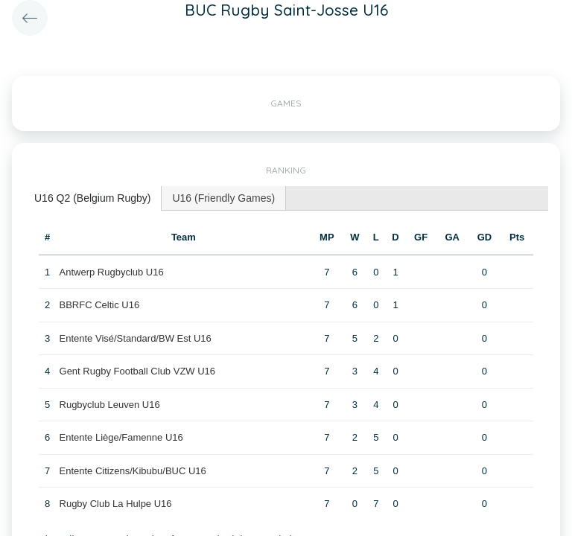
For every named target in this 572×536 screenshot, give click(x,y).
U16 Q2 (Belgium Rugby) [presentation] (92, 198)
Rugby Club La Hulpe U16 (116, 503)
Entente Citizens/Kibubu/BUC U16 (133, 470)
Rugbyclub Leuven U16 (110, 404)
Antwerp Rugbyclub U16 (112, 272)
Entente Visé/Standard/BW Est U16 (136, 338)
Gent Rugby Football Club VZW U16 (138, 371)
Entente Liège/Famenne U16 (121, 437)
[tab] (93, 198)
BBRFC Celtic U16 (100, 304)
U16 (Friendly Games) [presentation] (223, 198)
